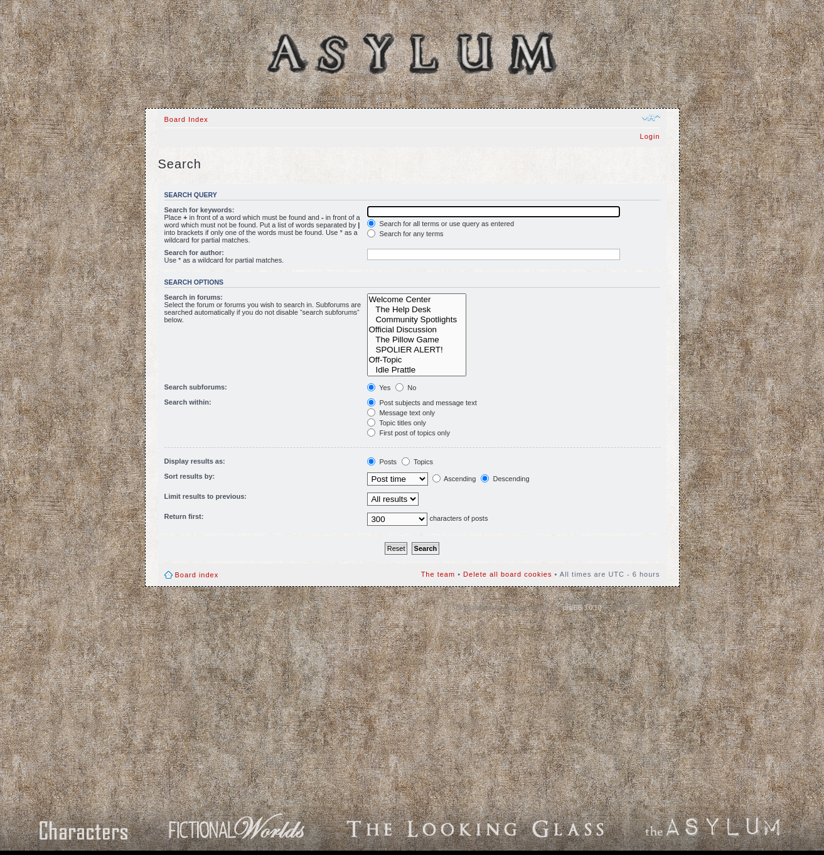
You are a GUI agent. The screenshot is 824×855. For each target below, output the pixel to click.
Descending (505, 478)
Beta (502, 98)
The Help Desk (416, 310)
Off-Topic (416, 360)
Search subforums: (195, 387)
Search (464, 98)
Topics (417, 462)
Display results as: (194, 461)
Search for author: (194, 252)
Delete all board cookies (507, 574)
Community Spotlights (416, 320)
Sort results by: (189, 476)
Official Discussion (416, 330)
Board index (197, 575)
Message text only (401, 413)
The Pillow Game (416, 340)
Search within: (187, 402)
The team (438, 574)
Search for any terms (405, 233)
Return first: (184, 516)
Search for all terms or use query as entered (440, 223)
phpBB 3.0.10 (582, 607)
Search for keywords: (199, 210)
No (405, 387)
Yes (378, 387)
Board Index (336, 98)
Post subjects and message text (421, 402)
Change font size (651, 117)
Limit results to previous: (205, 496)
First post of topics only (408, 433)
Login (650, 136)
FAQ (427, 98)
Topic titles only (396, 423)
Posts (382, 462)
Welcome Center (416, 300)
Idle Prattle (416, 370)
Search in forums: (193, 297)
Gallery (389, 98)
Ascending (454, 478)
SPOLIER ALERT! (416, 350)
